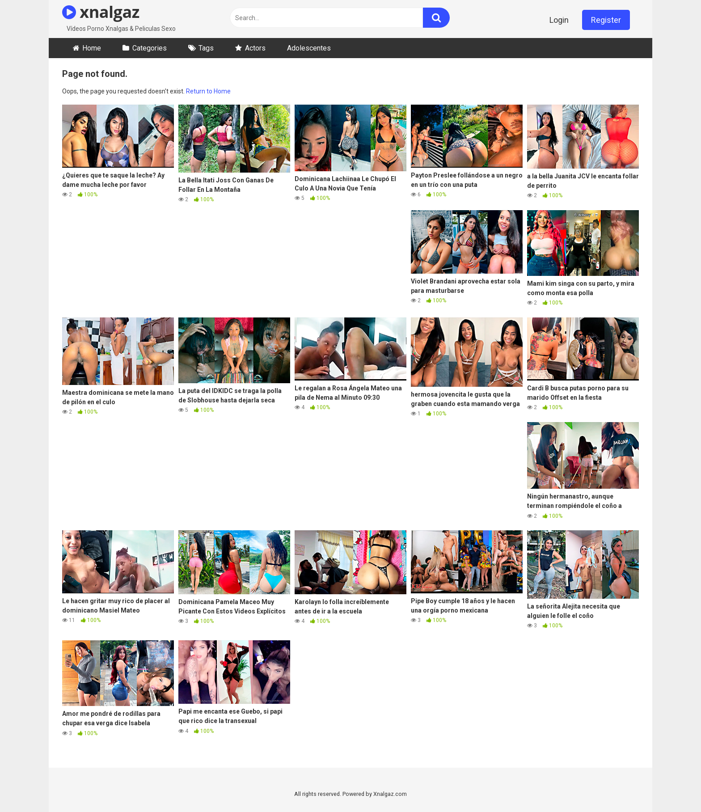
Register (606, 20)
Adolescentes (309, 48)
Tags (206, 48)
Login (559, 20)
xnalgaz (100, 12)
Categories (149, 48)
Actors (255, 48)
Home (91, 48)
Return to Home (208, 91)
